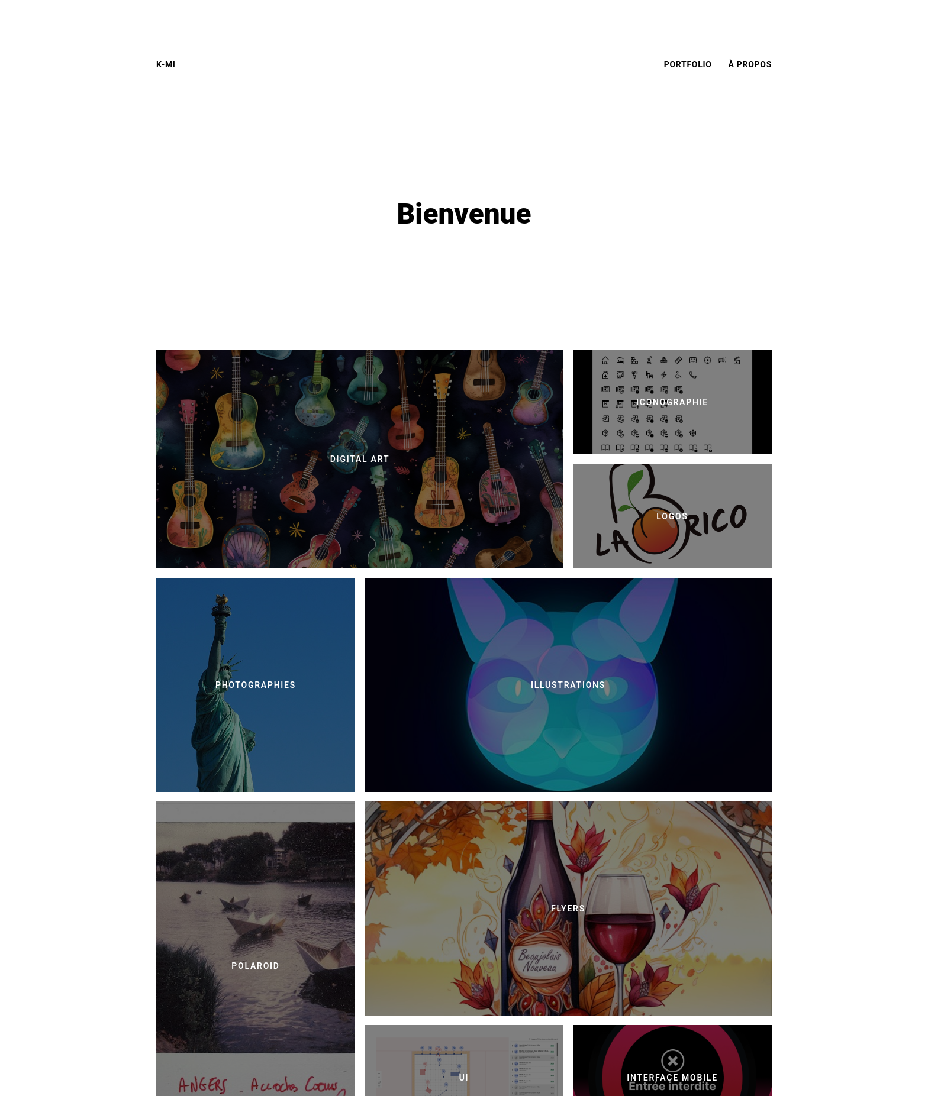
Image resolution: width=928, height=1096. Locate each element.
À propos (750, 64)
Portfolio (688, 64)
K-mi (166, 64)
